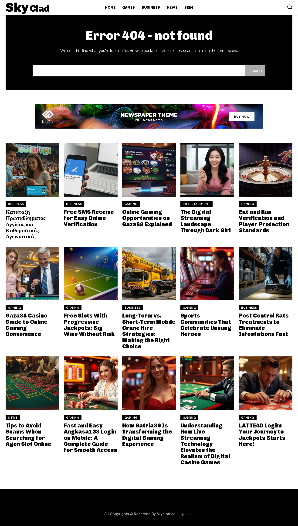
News (12, 418)
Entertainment (196, 204)
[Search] (254, 71)
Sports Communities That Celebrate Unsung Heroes (205, 325)
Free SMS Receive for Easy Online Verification (89, 218)
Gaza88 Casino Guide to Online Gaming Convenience (26, 325)
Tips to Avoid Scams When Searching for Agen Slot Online (28, 434)
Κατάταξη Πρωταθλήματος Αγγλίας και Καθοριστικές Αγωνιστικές (26, 224)
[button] (289, 7)
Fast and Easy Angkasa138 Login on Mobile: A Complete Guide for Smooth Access (90, 438)
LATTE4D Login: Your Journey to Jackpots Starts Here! (262, 434)
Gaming (131, 204)
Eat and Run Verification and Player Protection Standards (264, 221)
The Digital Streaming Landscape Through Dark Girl (205, 221)
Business (16, 204)
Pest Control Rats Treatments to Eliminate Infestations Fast (264, 325)
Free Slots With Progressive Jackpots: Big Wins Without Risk (89, 325)
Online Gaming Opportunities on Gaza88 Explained (147, 218)
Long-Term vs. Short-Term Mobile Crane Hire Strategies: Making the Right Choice (148, 331)
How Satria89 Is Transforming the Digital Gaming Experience (147, 434)
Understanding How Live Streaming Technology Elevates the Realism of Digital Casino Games (205, 444)
